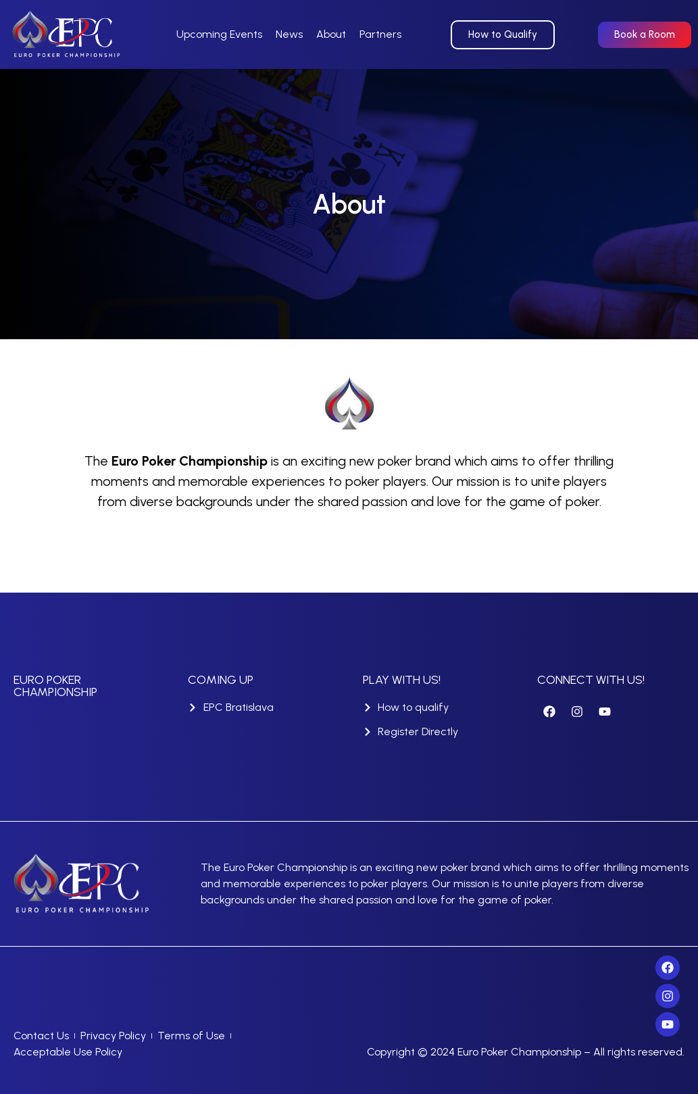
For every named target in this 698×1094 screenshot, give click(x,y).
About (331, 34)
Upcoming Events (219, 34)
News (289, 34)
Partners (380, 34)
